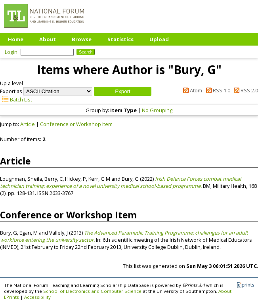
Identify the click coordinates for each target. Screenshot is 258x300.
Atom (191, 90)
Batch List (16, 99)
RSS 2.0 (244, 90)
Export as (11, 91)
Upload (159, 39)
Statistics (120, 39)
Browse (82, 39)
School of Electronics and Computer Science (92, 291)
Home (15, 39)
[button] (122, 91)
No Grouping (157, 110)
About (47, 39)
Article (27, 124)
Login (11, 51)
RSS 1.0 (216, 90)
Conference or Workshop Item (76, 124)
